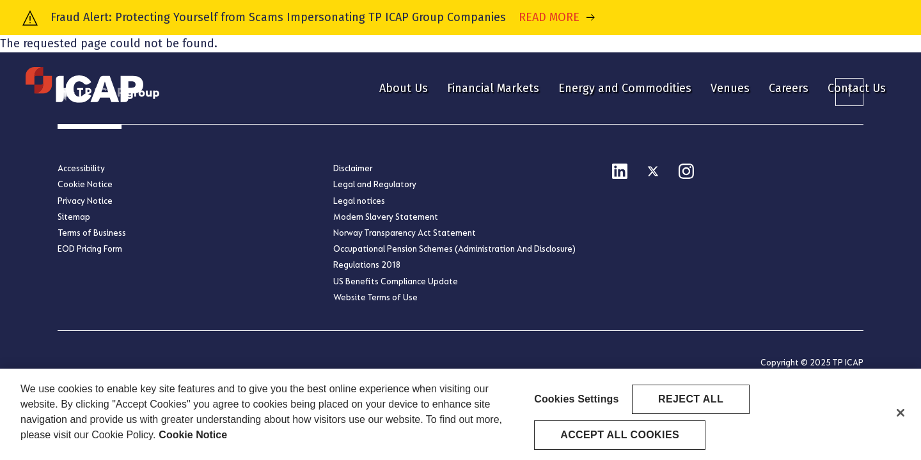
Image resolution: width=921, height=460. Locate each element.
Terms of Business (92, 232)
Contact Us (857, 88)
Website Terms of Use (375, 297)
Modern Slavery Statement (385, 216)
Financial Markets (493, 88)
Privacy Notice (85, 200)
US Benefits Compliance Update (395, 281)
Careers (788, 88)
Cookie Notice (85, 184)
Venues (730, 88)
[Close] (900, 416)
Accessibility (81, 168)
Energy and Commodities (624, 88)
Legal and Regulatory (374, 184)
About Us (403, 88)
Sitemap (74, 216)
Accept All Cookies (619, 438)
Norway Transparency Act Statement (404, 232)
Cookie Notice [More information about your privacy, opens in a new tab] (193, 438)
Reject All (690, 402)
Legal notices (359, 200)
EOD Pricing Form (90, 248)
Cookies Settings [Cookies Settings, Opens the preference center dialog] (576, 402)
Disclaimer (352, 168)
